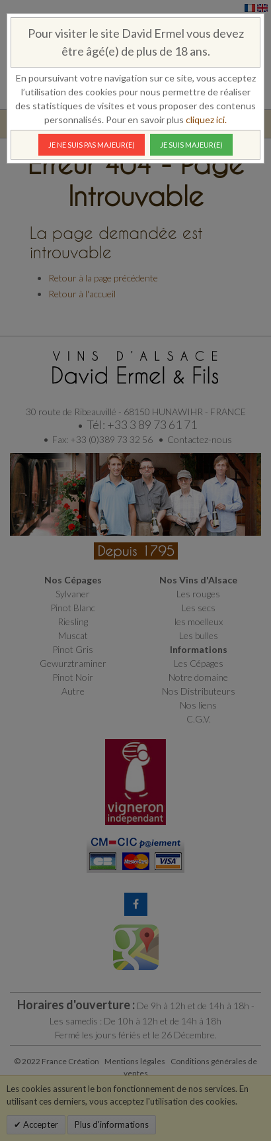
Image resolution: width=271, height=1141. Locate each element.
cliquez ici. (206, 119)
